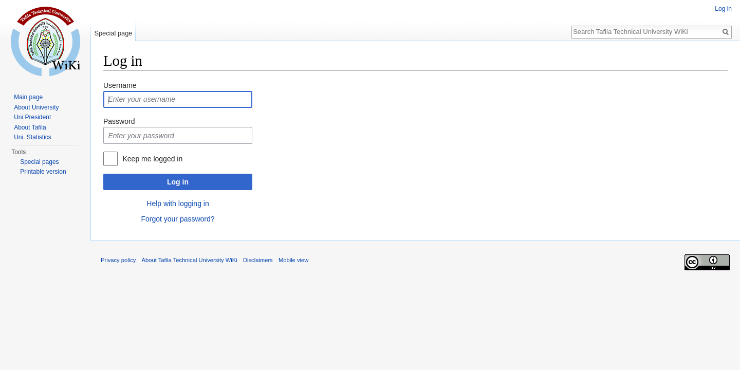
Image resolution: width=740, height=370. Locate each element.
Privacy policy (118, 260)
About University (36, 107)
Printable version (43, 171)
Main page (28, 97)
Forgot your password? (177, 219)
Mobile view (293, 260)
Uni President (32, 117)
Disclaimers (258, 260)
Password (119, 121)
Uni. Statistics (32, 137)
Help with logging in (177, 203)
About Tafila (30, 127)
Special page (113, 33)
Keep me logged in (152, 159)
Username (120, 85)
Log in (178, 182)
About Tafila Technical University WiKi (189, 260)
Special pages (39, 161)
